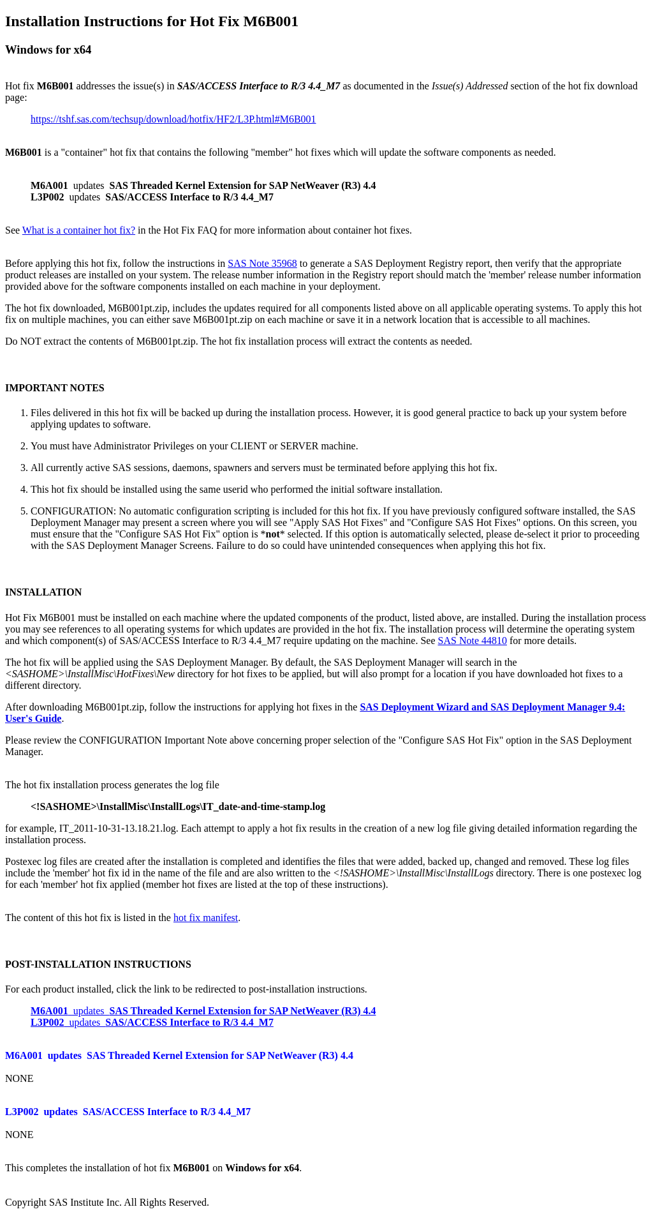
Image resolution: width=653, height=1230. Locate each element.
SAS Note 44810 (472, 640)
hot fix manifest (205, 917)
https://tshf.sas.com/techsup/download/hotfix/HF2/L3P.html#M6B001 (173, 119)
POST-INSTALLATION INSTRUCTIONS (98, 964)
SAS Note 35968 (262, 263)
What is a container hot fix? (78, 230)
